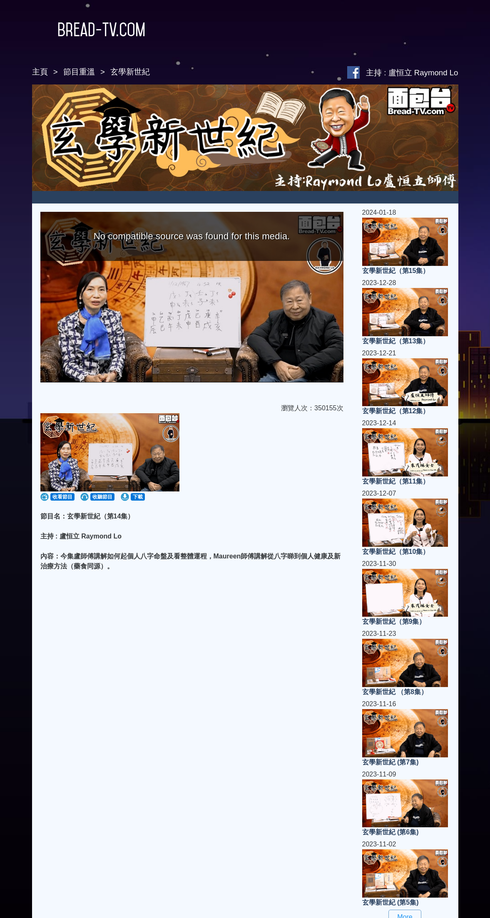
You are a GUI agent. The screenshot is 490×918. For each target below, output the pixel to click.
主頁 (40, 71)
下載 (138, 497)
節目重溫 (79, 71)
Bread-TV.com (89, 29)
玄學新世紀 (130, 71)
